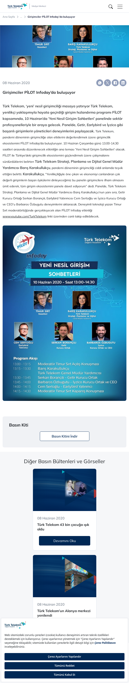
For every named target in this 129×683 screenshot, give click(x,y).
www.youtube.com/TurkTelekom (25, 216)
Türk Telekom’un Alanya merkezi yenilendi (63, 613)
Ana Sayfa (9, 17)
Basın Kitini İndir (65, 436)
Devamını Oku (64, 541)
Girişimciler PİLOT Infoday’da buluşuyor (51, 17)
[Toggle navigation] (120, 7)
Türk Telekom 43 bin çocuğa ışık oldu (63, 526)
